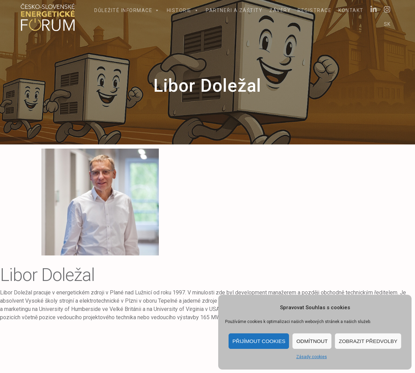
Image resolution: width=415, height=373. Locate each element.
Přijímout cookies (258, 341)
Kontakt (351, 10)
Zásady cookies (311, 356)
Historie (183, 10)
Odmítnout (312, 341)
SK (387, 24)
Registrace (314, 10)
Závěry (280, 10)
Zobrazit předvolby (368, 341)
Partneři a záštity (234, 10)
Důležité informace (127, 10)
